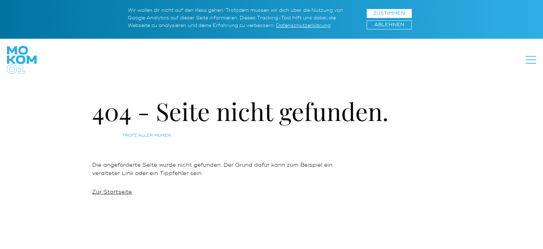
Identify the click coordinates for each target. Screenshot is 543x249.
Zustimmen (389, 13)
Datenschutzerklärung (303, 25)
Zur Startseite (113, 191)
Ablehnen (389, 25)
